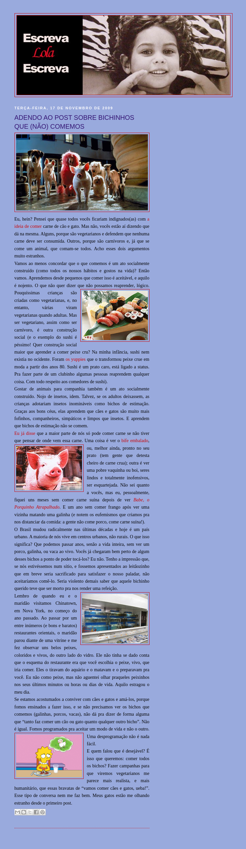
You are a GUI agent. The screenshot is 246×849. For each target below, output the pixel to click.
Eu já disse (25, 433)
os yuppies (76, 359)
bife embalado (135, 440)
